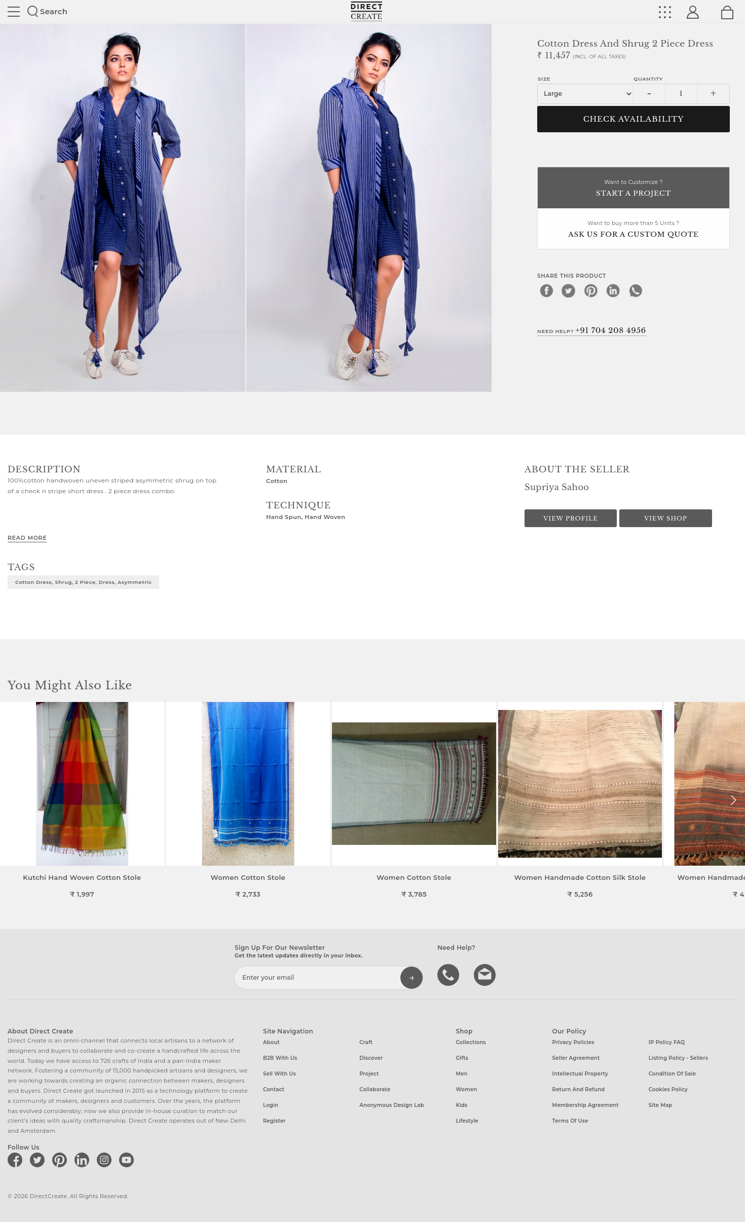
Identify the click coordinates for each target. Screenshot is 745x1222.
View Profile (570, 518)
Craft (365, 1042)
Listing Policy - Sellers (678, 1058)
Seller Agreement (576, 1058)
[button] (733, 800)
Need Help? (591, 330)
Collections (471, 1042)
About (271, 1042)
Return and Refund (578, 1089)
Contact (273, 1089)
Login (270, 1105)
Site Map (660, 1105)
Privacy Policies (573, 1042)
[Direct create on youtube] (128, 1160)
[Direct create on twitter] (39, 1160)
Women (466, 1089)
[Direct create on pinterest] (61, 1160)
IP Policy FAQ (667, 1042)
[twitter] (569, 290)
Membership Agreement (585, 1105)
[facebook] (546, 290)
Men (461, 1073)
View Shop (665, 518)
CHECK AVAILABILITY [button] (633, 119)
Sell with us (279, 1073)
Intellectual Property (580, 1073)
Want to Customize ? (633, 189)
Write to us (486, 974)
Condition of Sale (672, 1073)
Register (274, 1121)
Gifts (462, 1058)
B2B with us (280, 1058)
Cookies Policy (668, 1089)
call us (449, 974)
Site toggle (14, 12)
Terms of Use (570, 1121)
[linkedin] (613, 290)
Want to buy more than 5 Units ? (633, 230)
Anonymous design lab (391, 1105)
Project (369, 1073)
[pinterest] (591, 290)
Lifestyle (467, 1121)
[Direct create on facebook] (17, 1160)
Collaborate (374, 1089)
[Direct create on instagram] (106, 1160)
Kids (461, 1105)
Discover (371, 1058)
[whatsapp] (635, 290)
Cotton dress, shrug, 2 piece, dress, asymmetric (83, 582)
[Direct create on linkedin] (83, 1160)
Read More (27, 537)
